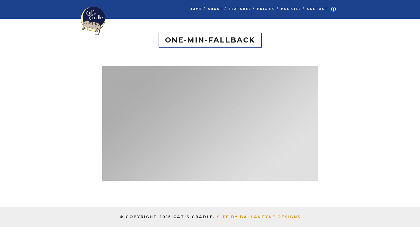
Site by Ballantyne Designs (259, 216)
